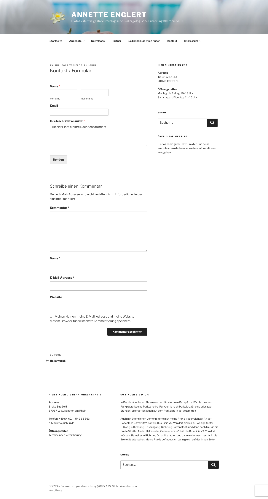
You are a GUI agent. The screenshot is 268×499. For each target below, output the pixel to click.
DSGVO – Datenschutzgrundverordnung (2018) (77, 486)
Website (56, 297)
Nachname (87, 98)
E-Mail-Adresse (62, 277)
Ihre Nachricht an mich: (67, 121)
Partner (116, 40)
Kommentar (59, 208)
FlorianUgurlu (87, 65)
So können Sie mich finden (144, 40)
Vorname (55, 98)
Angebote (77, 40)
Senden (58, 159)
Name (55, 86)
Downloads (98, 40)
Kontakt (172, 40)
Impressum (193, 40)
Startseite (56, 40)
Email (55, 105)
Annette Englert (109, 15)
